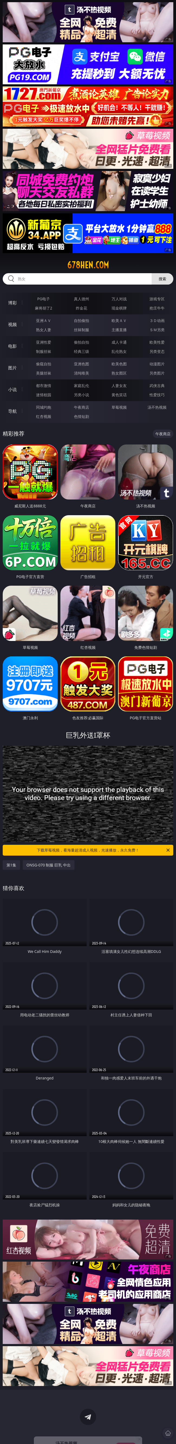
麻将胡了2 (43, 308)
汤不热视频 (157, 407)
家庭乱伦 (81, 385)
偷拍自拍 (81, 342)
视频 (12, 324)
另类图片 (157, 373)
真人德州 (81, 298)
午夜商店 (81, 407)
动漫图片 (157, 363)
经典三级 (81, 351)
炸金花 (81, 308)
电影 (12, 346)
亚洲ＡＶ (43, 320)
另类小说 (81, 394)
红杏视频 (43, 416)
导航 (12, 411)
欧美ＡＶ (119, 320)
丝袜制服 (81, 329)
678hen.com (88, 265)
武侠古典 (157, 385)
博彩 (12, 303)
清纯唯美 (81, 373)
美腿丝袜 (43, 373)
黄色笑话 (119, 394)
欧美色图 (119, 363)
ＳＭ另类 (157, 329)
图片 (12, 368)
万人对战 (119, 298)
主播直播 (119, 329)
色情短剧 (81, 416)
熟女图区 (119, 373)
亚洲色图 (81, 363)
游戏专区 (157, 298)
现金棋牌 (119, 308)
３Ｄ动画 (157, 320)
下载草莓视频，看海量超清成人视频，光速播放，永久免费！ (104, 850)
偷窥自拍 (43, 363)
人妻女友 (119, 385)
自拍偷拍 (81, 320)
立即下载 (125, 1432)
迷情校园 (43, 394)
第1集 (11, 865)
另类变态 (157, 351)
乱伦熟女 (119, 351)
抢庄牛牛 (157, 308)
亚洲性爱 (43, 342)
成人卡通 (119, 342)
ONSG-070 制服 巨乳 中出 (49, 865)
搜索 (162, 278)
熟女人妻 (43, 329)
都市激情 (43, 385)
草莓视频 (119, 407)
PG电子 (43, 298)
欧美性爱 (157, 342)
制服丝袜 (43, 351)
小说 (12, 389)
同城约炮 (43, 407)
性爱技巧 (157, 394)
